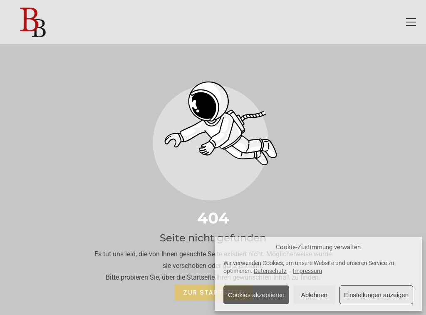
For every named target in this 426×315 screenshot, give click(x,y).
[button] (411, 22)
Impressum (307, 271)
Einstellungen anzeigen (376, 294)
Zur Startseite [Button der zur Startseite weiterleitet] (213, 292)
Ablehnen (314, 294)
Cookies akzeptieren (256, 294)
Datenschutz (270, 271)
